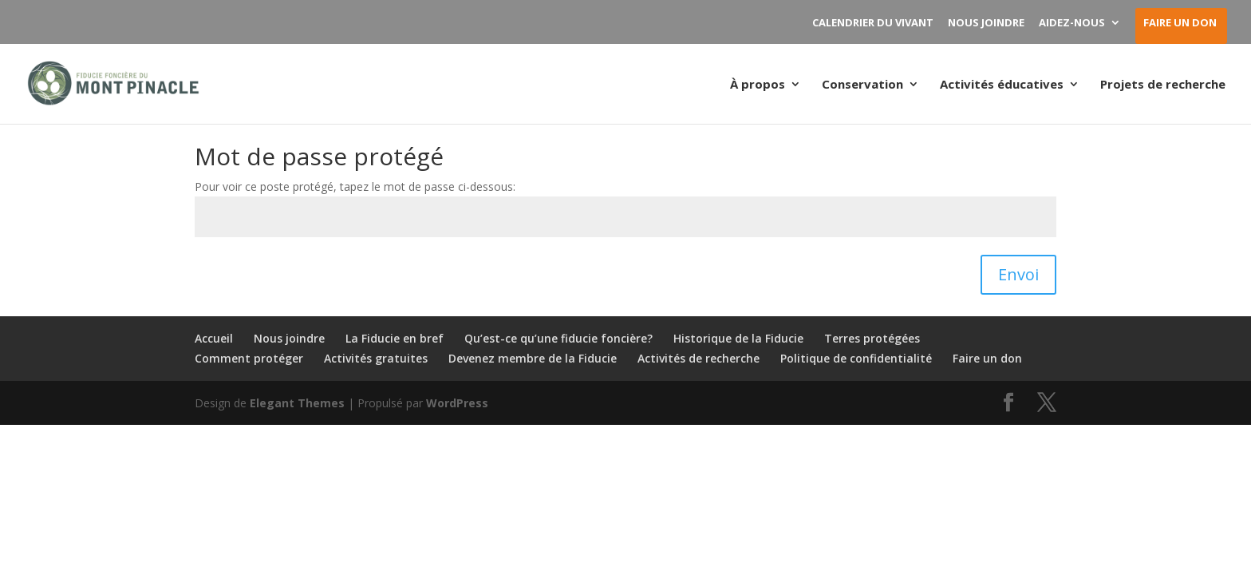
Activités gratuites (376, 358)
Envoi (1018, 274)
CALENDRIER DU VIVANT (872, 24)
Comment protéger (249, 358)
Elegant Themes (297, 402)
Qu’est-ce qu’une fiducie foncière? (558, 338)
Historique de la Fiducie (738, 338)
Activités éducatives (1002, 85)
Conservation (862, 85)
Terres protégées (872, 338)
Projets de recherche (1162, 85)
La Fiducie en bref (394, 338)
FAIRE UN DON (1180, 24)
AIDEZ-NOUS (1072, 24)
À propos (757, 85)
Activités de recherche (698, 358)
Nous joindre (289, 338)
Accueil (214, 338)
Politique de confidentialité (856, 358)
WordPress (457, 402)
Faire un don (987, 358)
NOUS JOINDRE (986, 24)
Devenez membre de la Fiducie (532, 358)
